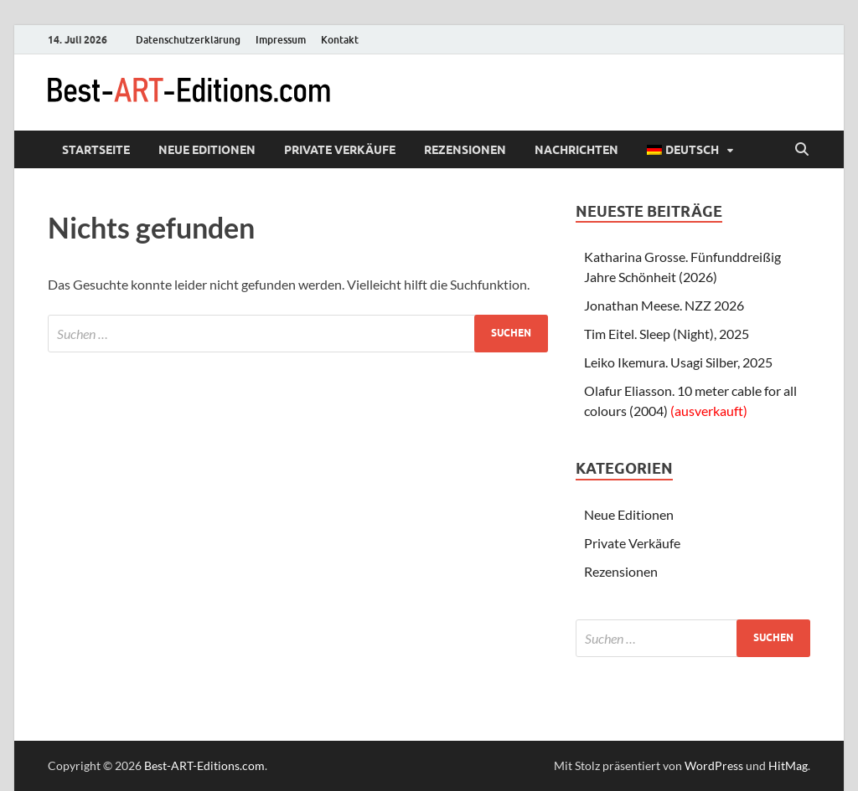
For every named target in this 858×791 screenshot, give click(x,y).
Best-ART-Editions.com (204, 765)
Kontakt (340, 39)
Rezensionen (465, 150)
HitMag (788, 765)
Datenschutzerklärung (188, 39)
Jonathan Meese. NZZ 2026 (664, 305)
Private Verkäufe (339, 150)
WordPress (714, 765)
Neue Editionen (207, 150)
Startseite (96, 150)
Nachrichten (576, 150)
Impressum (281, 39)
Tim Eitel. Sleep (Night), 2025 (666, 334)
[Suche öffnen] (801, 150)
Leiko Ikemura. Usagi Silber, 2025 (678, 362)
